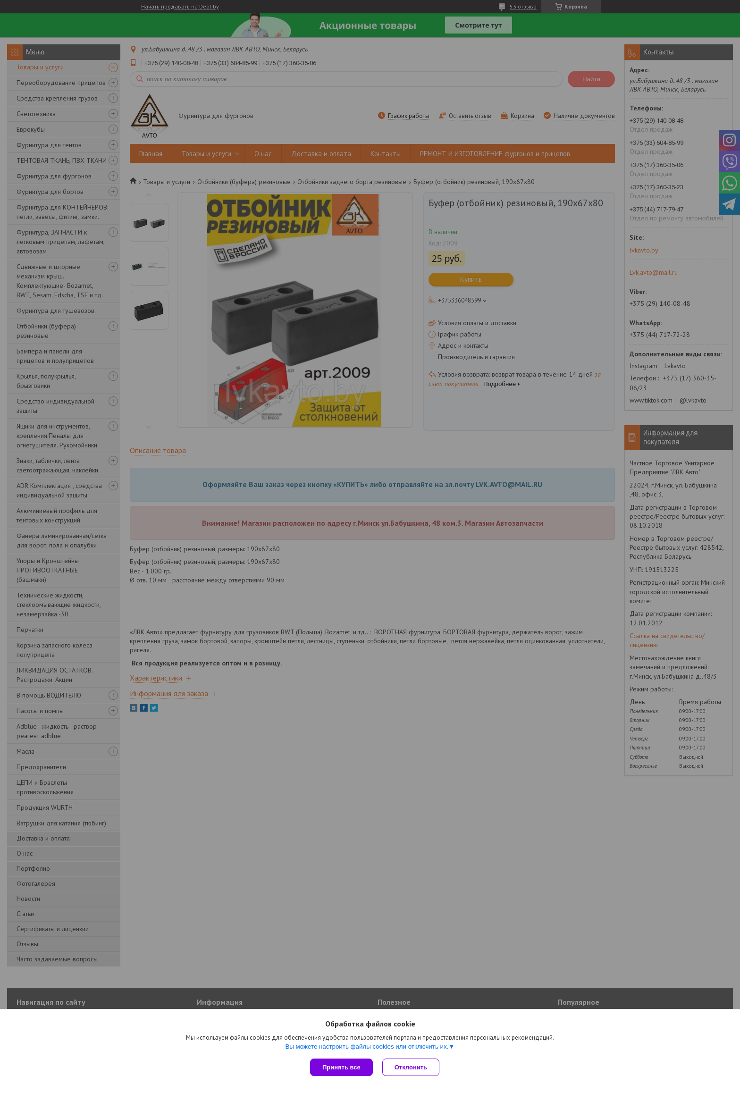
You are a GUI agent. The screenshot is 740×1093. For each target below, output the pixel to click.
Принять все (341, 1067)
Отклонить (411, 1067)
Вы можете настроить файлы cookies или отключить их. (366, 1046)
